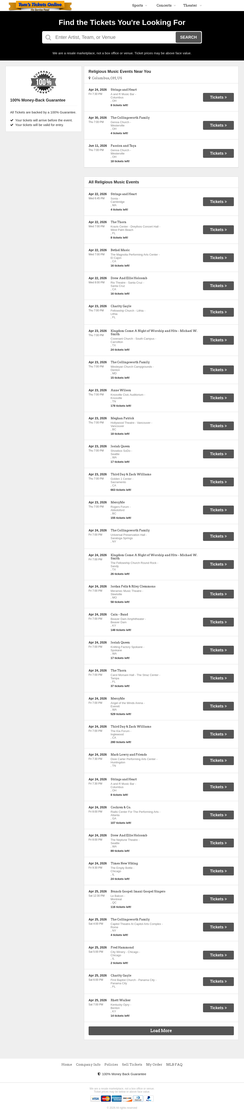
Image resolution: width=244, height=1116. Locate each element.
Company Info (88, 1065)
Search (188, 37)
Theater (192, 6)
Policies (111, 1065)
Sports (139, 6)
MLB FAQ (174, 1065)
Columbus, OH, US (105, 78)
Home (66, 1065)
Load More (161, 1030)
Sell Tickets (132, 1065)
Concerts (166, 6)
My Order (154, 1065)
